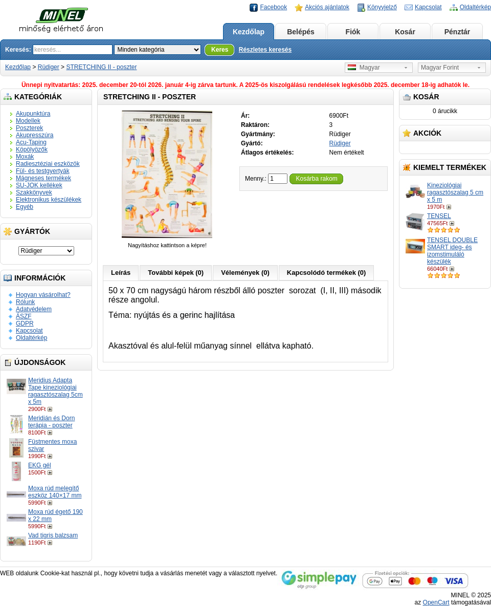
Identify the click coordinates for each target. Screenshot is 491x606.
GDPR (25, 323)
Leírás (120, 272)
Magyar (364, 67)
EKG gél (39, 465)
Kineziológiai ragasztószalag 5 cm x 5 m (455, 192)
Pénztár (457, 32)
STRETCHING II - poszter (101, 67)
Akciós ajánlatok (327, 7)
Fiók (353, 32)
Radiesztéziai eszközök (48, 163)
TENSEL (439, 216)
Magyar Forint (440, 67)
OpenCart (436, 602)
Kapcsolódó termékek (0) (326, 272)
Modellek (28, 120)
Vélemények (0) (245, 272)
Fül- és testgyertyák (43, 171)
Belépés (301, 32)
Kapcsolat (428, 7)
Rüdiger (48, 67)
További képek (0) (176, 272)
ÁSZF (24, 316)
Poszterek (29, 128)
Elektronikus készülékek (48, 199)
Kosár (405, 32)
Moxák (25, 156)
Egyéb (24, 206)
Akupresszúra (34, 135)
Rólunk (25, 302)
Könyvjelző (382, 7)
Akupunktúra (33, 113)
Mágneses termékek (43, 178)
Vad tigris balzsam (53, 535)
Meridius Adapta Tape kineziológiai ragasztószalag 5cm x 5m (55, 391)
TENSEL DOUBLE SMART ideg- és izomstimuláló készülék (452, 250)
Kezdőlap (248, 32)
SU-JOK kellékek (39, 185)
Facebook (273, 7)
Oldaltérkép (475, 7)
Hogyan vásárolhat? (43, 294)
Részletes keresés (265, 49)
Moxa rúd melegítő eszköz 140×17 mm (54, 492)
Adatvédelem (34, 309)
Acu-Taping (31, 142)
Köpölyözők (32, 149)
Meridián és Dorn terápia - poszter (51, 422)
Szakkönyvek (34, 192)
